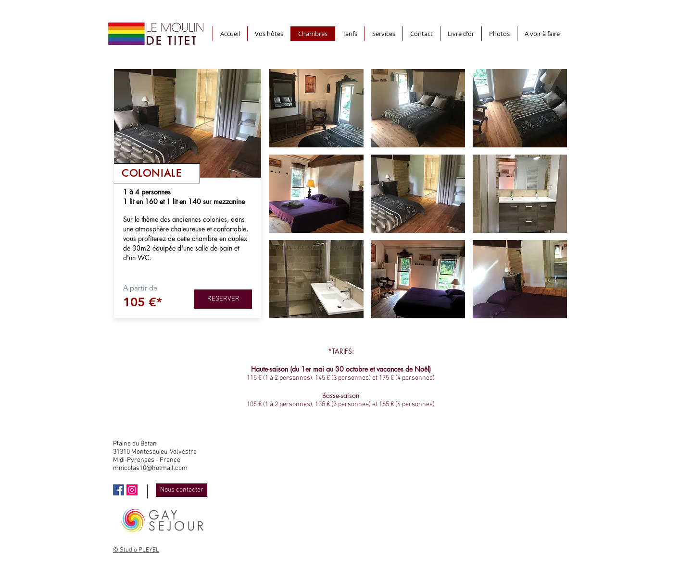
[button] (316, 108)
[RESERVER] (223, 299)
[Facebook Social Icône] (118, 489)
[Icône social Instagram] (132, 489)
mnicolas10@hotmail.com (150, 468)
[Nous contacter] (181, 490)
